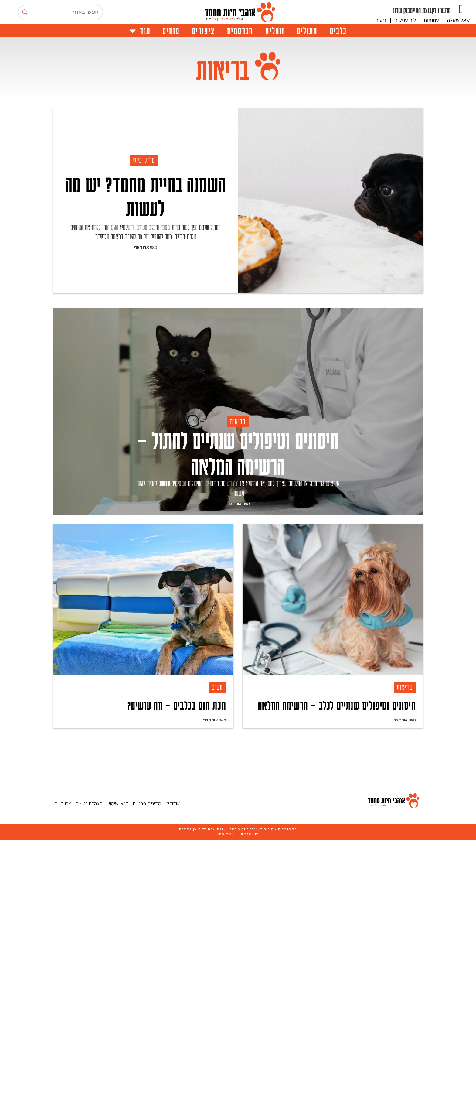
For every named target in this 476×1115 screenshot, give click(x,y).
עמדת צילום (249, 1109)
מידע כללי (144, 160)
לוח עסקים (405, 20)
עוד (139, 30)
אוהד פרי (141, 247)
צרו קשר (63, 1079)
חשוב (217, 780)
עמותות (431, 20)
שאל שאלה (458, 20)
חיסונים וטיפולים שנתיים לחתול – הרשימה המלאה (238, 546)
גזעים (380, 20)
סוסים (170, 30)
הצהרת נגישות (88, 1079)
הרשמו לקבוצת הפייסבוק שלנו (421, 10)
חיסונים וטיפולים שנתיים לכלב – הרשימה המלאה (337, 798)
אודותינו (172, 1079)
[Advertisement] (241, 347)
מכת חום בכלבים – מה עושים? (176, 798)
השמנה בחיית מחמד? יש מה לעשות (145, 195)
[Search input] (66, 12)
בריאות (238, 515)
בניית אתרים (227, 1109)
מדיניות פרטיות (147, 1079)
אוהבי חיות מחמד (244, 1104)
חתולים (307, 30)
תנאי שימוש (117, 1079)
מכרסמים (240, 30)
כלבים (338, 30)
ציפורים (203, 30)
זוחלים (274, 30)
